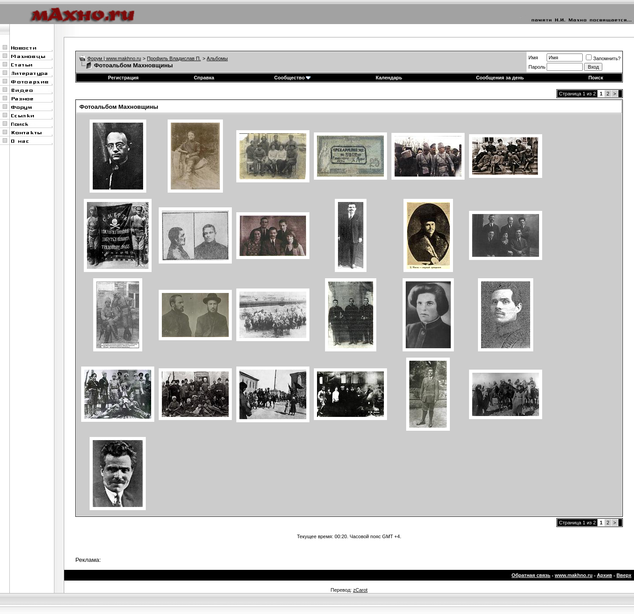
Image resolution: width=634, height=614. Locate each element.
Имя (533, 57)
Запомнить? (603, 58)
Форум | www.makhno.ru (114, 58)
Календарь (389, 77)
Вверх (624, 575)
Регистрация (123, 77)
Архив (604, 575)
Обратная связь (530, 575)
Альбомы (217, 58)
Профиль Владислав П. (174, 58)
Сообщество (292, 77)
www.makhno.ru (574, 575)
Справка (204, 77)
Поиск (596, 77)
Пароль (536, 67)
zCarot (360, 590)
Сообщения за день (500, 77)
